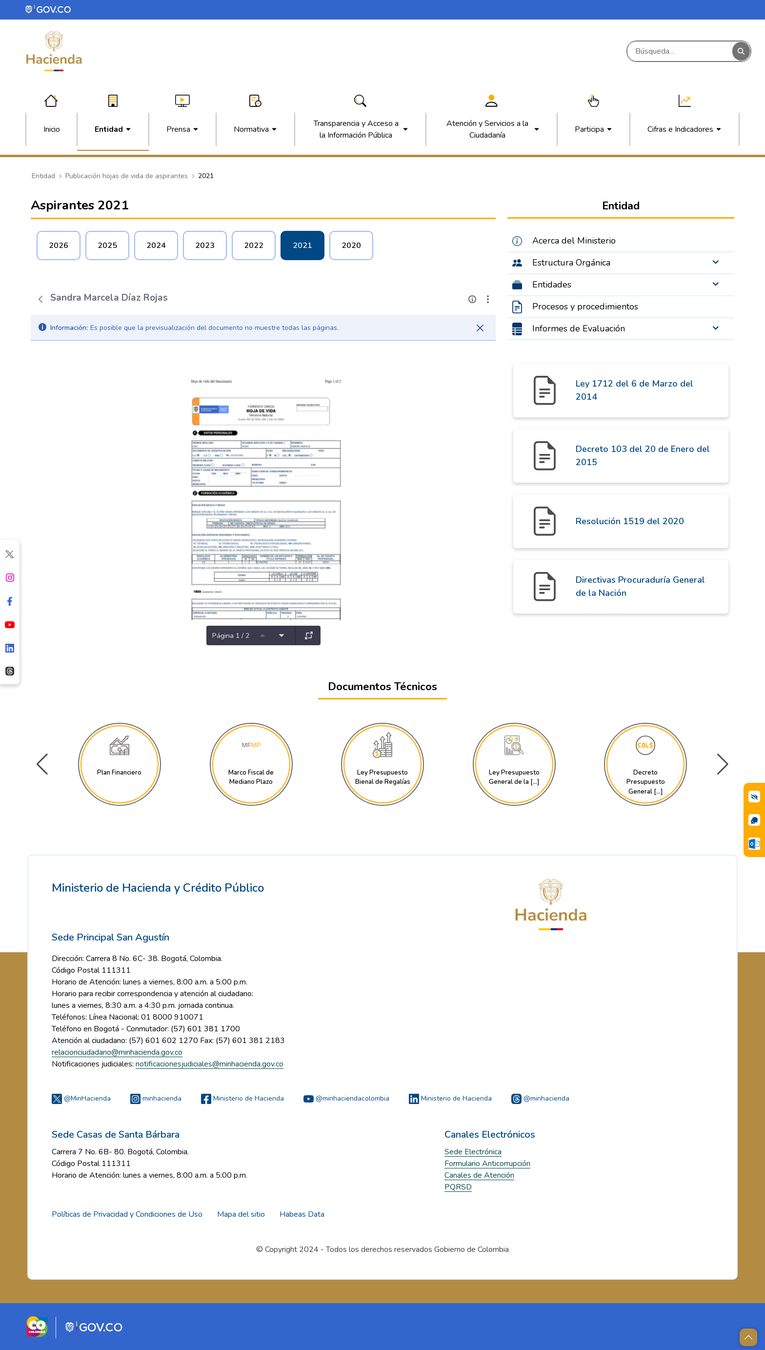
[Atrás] (40, 299)
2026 (58, 245)
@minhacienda (540, 1098)
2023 (205, 245)
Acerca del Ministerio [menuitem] (574, 240)
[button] (722, 764)
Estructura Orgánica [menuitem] (571, 262)
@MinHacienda (81, 1098)
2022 (253, 245)
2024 (156, 245)
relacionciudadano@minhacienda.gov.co (117, 1052)
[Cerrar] (480, 328)
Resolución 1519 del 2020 (630, 521)
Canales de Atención (479, 1175)
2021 (302, 245)
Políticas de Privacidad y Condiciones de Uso (127, 1214)
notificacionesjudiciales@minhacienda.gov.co (209, 1064)
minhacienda (155, 1098)
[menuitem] (52, 129)
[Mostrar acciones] (488, 299)
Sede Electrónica (473, 1151)
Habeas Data (302, 1214)
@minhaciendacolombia (346, 1098)
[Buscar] (679, 51)
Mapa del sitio (241, 1214)
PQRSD (458, 1187)
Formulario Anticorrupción (487, 1163)
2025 (107, 245)
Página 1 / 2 (230, 635)
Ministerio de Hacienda (242, 1098)
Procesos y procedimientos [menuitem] (585, 306)
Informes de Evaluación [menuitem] (578, 328)
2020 (351, 245)
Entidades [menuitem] (551, 284)
